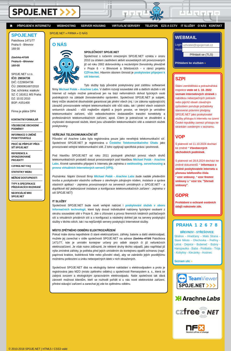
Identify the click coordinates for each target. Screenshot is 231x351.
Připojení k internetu (34, 25)
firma (72, 33)
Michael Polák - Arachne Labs (114, 176)
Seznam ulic (183, 261)
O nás (202, 25)
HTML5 (47, 349)
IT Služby (188, 25)
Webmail (186, 37)
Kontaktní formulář (24, 119)
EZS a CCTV (169, 25)
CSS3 (57, 349)
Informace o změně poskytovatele (23, 136)
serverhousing (153, 163)
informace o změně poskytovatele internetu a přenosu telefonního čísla (196, 169)
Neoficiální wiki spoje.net (21, 195)
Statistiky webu (21, 172)
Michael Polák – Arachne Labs (78, 89)
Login (178, 44)
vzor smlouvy (186, 177)
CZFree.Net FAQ (21, 166)
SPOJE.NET (57, 33)
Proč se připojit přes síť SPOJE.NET (25, 146)
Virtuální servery (126, 25)
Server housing (93, 25)
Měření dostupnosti (24, 178)
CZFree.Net (91, 72)
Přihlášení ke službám (190, 63)
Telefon (151, 25)
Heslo (178, 49)
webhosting (134, 163)
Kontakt (215, 25)
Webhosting (66, 25)
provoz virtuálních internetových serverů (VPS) (82, 167)
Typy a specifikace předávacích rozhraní (25, 185)
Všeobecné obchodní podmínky (25, 127)
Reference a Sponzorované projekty (20, 156)
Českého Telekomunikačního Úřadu (134, 142)
